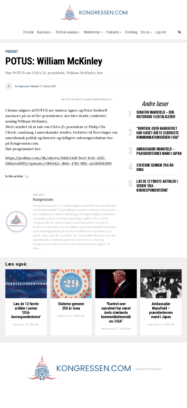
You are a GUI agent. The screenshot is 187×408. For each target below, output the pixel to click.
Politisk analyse (67, 32)
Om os (145, 32)
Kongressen (23, 86)
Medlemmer (92, 32)
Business (43, 32)
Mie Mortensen (108, 348)
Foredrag (131, 32)
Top (26, 176)
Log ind (160, 32)
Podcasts (112, 32)
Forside (28, 32)
